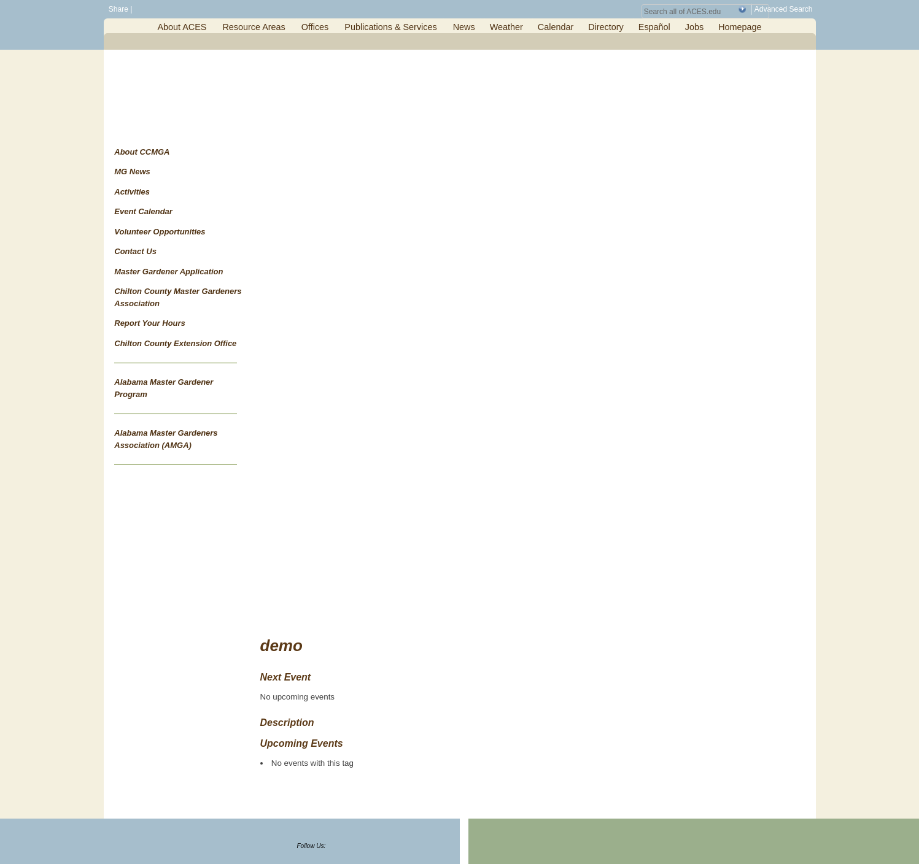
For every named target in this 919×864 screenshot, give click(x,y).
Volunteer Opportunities (159, 231)
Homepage (739, 27)
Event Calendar (143, 211)
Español (654, 27)
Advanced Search (783, 9)
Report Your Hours (149, 323)
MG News (132, 171)
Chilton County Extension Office (175, 343)
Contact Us (135, 251)
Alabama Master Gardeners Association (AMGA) (165, 439)
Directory (606, 27)
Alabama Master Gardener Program (163, 388)
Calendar (555, 27)
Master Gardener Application (168, 271)
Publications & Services (390, 27)
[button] (742, 9)
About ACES (181, 27)
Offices (315, 27)
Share (117, 9)
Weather (506, 27)
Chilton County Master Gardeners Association (177, 297)
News (464, 27)
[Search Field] (705, 11)
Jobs (694, 27)
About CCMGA (141, 151)
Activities (132, 191)
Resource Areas (253, 27)
